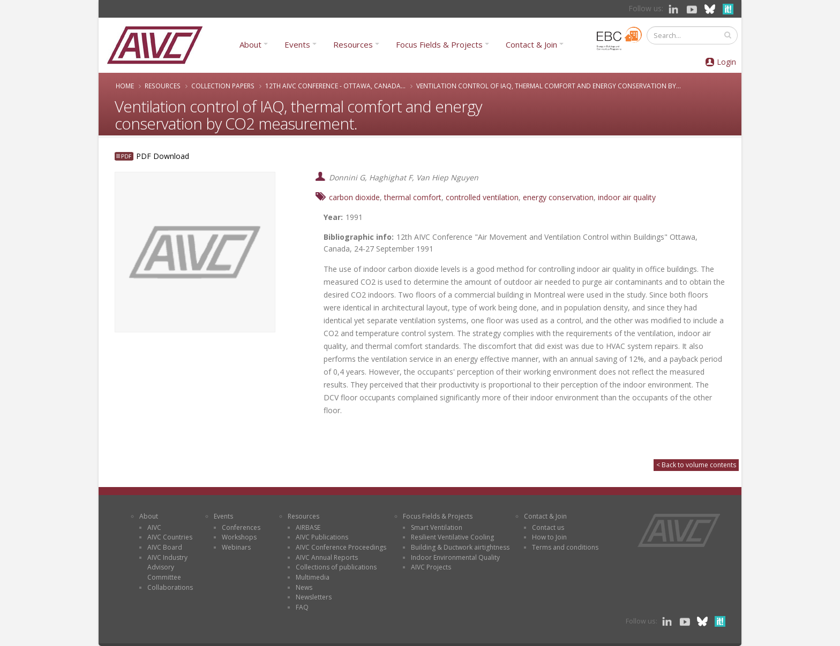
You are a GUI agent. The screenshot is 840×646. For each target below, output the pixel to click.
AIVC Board (164, 547)
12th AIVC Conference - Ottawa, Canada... (335, 85)
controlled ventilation (482, 197)
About (250, 44)
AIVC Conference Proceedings (341, 547)
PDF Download (162, 156)
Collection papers (222, 85)
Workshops (239, 537)
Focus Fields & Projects (439, 44)
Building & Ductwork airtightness (460, 547)
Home (125, 85)
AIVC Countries (169, 537)
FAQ (302, 607)
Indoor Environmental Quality (455, 557)
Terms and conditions (565, 547)
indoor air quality (627, 197)
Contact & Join (531, 44)
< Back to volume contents (696, 464)
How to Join (549, 537)
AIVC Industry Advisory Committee (167, 567)
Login (726, 62)
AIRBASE (308, 527)
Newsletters (314, 597)
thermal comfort (412, 197)
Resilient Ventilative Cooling (452, 537)
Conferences (241, 527)
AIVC (154, 527)
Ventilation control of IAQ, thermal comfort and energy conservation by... (548, 85)
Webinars (236, 547)
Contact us (548, 527)
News (304, 587)
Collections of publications (336, 567)
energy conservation (558, 197)
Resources (353, 44)
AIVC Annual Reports (327, 557)
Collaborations (170, 587)
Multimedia (312, 577)
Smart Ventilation (436, 527)
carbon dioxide (354, 197)
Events (297, 44)
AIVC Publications (322, 537)
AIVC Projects (431, 567)
